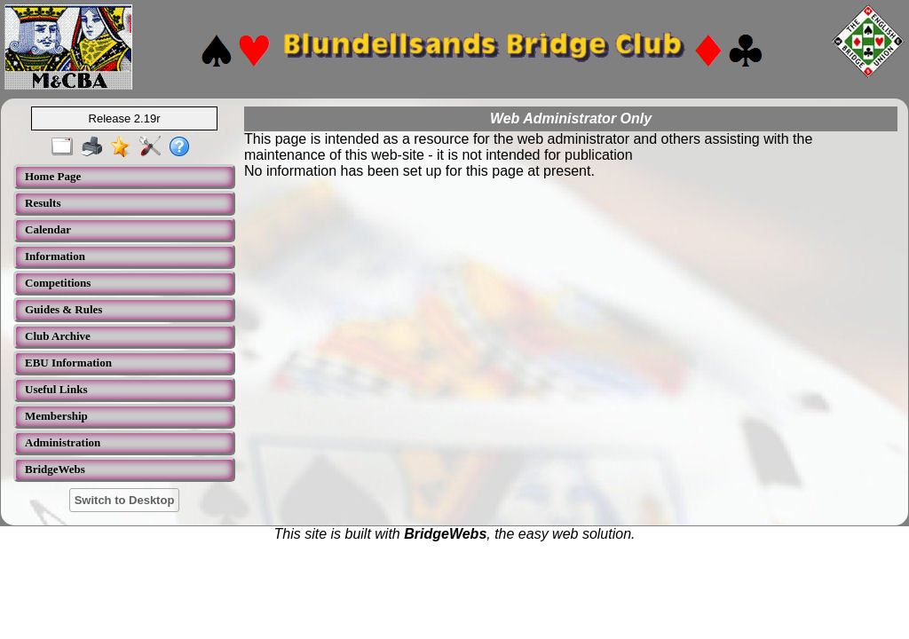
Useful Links (56, 389)
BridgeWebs (55, 469)
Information (55, 256)
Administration (62, 442)
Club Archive (58, 336)
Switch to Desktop (125, 500)
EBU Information (68, 362)
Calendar (48, 229)
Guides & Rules (63, 309)
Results (42, 202)
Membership (56, 415)
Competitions (58, 282)
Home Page (53, 176)
